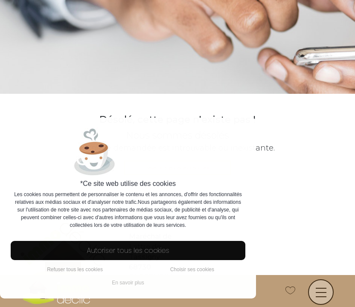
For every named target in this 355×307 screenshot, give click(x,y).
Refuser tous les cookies (75, 269)
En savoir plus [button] (128, 283)
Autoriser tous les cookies (128, 250)
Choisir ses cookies (192, 269)
